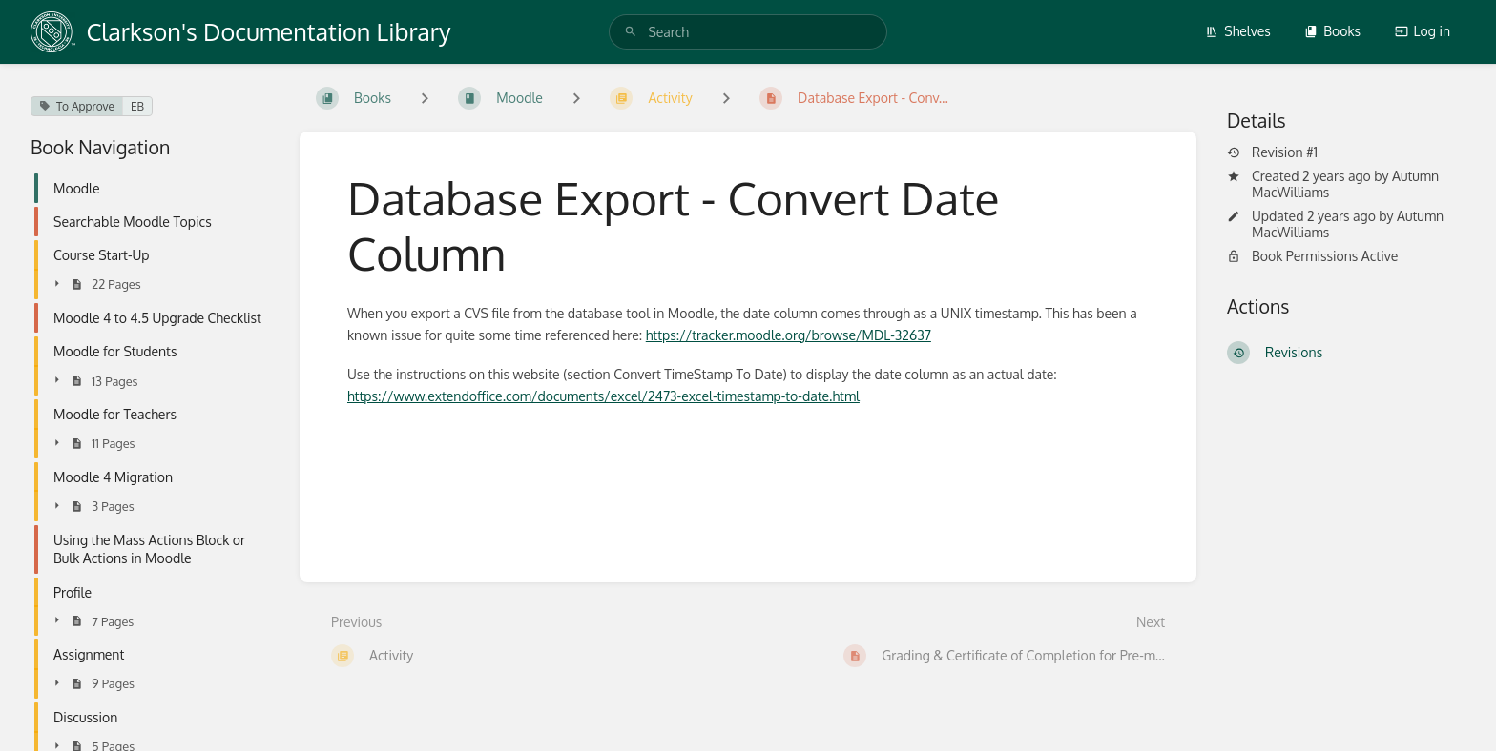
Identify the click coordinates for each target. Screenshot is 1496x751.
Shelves (1238, 31)
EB (137, 106)
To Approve (76, 106)
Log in (1422, 31)
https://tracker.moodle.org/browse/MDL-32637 (788, 335)
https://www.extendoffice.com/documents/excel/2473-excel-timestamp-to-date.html (603, 396)
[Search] (630, 32)
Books (1332, 31)
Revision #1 (1272, 152)
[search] (747, 32)
